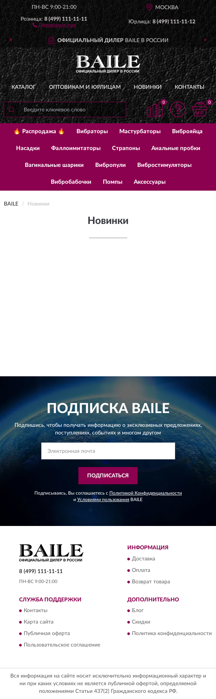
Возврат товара (151, 582)
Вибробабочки (71, 182)
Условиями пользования (103, 499)
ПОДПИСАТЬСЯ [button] (108, 476)
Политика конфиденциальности (172, 634)
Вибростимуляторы (164, 165)
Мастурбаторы (140, 131)
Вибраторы (92, 131)
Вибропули (110, 165)
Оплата (141, 570)
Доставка (143, 559)
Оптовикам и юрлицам (85, 87)
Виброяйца (187, 131)
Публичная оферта (47, 634)
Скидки (141, 622)
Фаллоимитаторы (76, 148)
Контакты (190, 87)
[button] (54, 24)
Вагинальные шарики (54, 165)
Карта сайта (39, 622)
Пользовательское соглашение (62, 645)
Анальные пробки (175, 148)
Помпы (112, 182)
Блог (138, 611)
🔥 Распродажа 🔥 (39, 131)
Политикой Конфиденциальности (145, 493)
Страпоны (126, 148)
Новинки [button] (148, 87)
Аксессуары (150, 182)
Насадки (28, 148)
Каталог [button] (23, 87)
